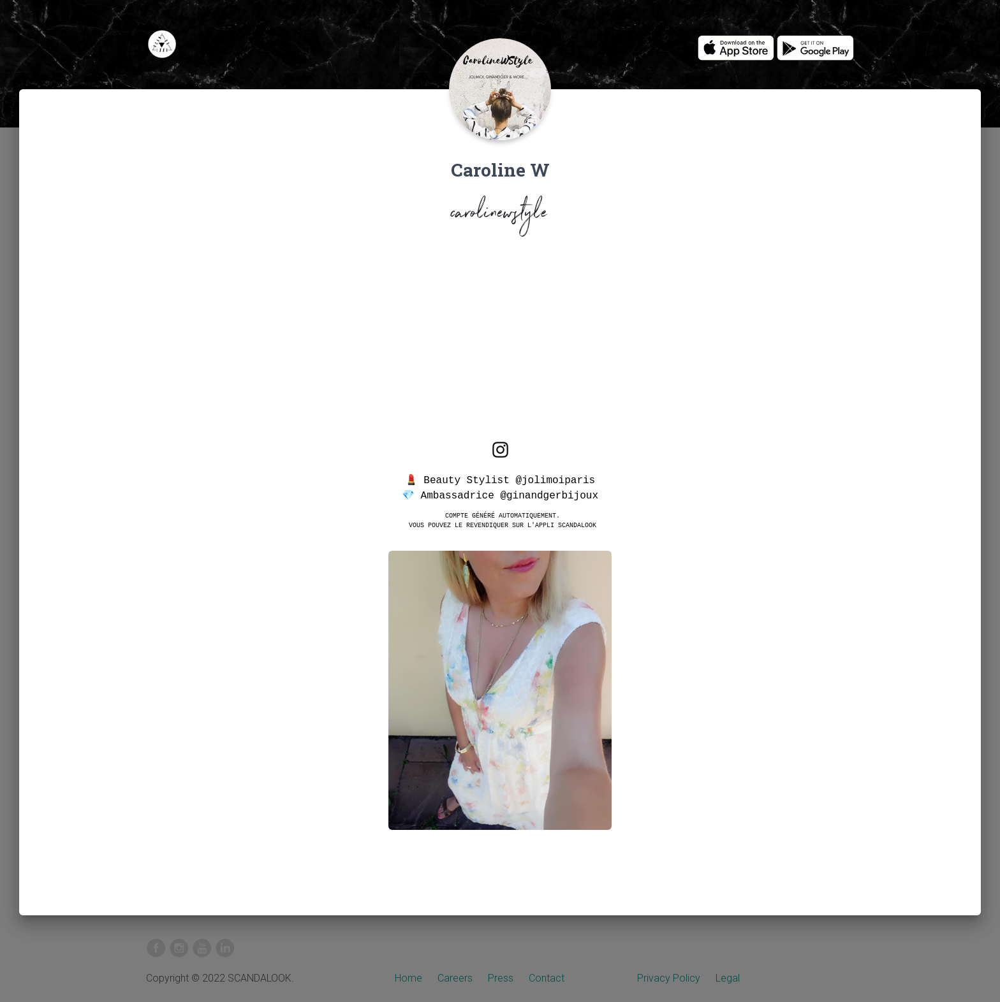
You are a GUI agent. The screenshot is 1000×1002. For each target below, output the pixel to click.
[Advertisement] (500, 341)
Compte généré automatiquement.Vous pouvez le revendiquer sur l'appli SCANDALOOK (502, 520)
